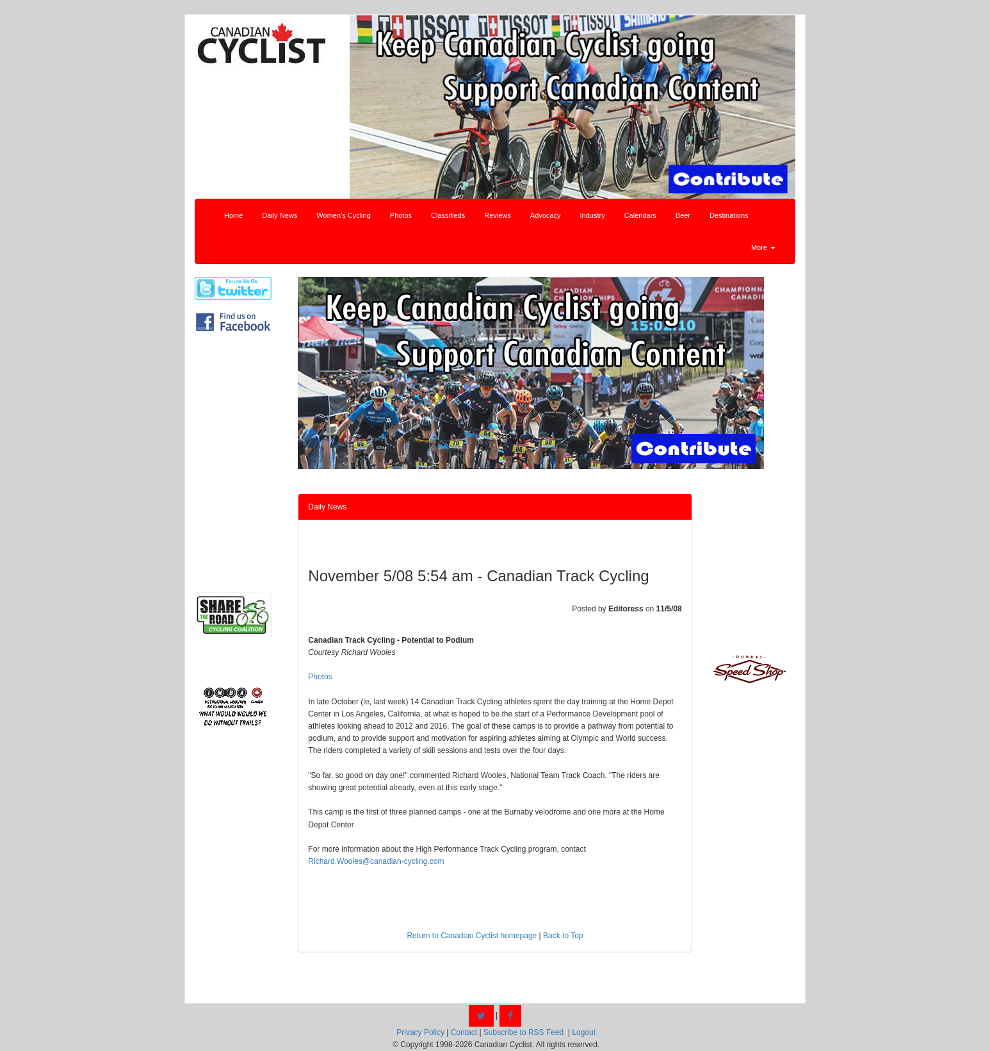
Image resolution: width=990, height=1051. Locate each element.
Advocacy (545, 215)
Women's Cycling (343, 215)
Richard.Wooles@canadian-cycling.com (376, 861)
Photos (401, 215)
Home (233, 215)
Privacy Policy (420, 1032)
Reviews (497, 215)
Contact (464, 1032)
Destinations (729, 215)
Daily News (279, 215)
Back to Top (563, 935)
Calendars (640, 215)
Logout (584, 1032)
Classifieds (448, 215)
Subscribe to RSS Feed (523, 1032)
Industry (592, 215)
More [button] (763, 247)
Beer (683, 215)
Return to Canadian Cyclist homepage (472, 935)
